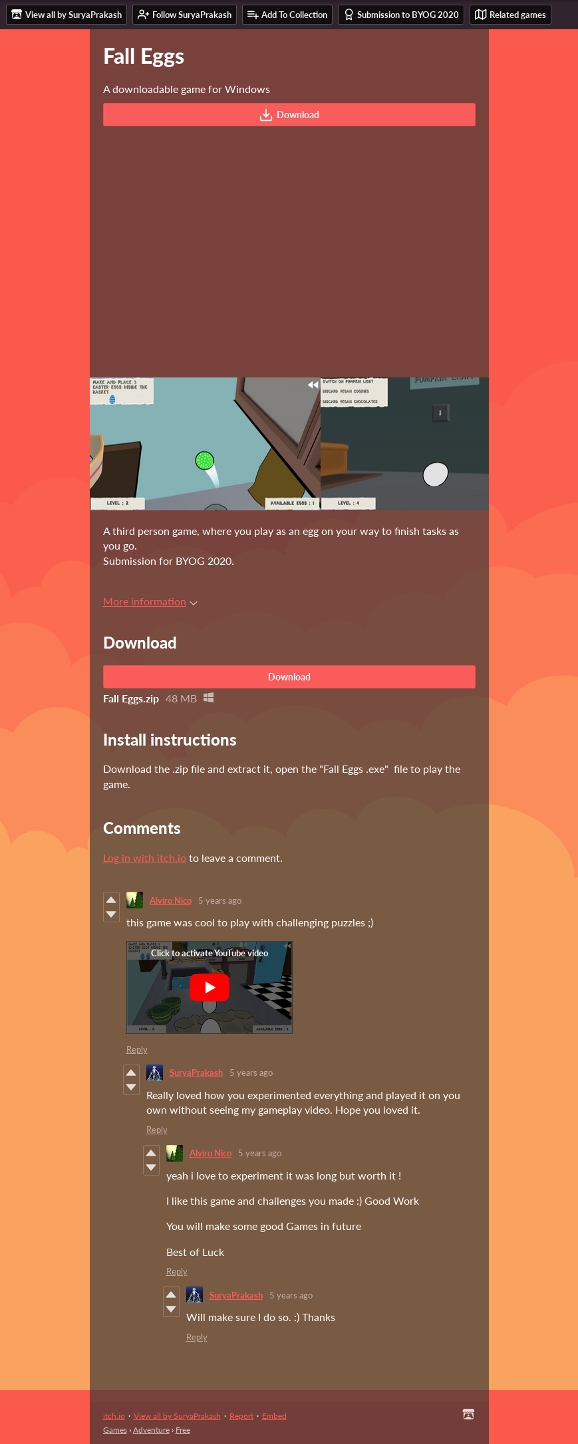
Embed (274, 1416)
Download (289, 115)
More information (150, 601)
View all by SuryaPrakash (177, 1416)
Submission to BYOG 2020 (401, 14)
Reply (137, 1049)
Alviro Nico (171, 900)
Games (115, 1430)
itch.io (114, 1416)
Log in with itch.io (144, 857)
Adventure (151, 1430)
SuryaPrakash (196, 1072)
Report (241, 1416)
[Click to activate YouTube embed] (209, 987)
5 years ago (219, 900)
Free (183, 1430)
